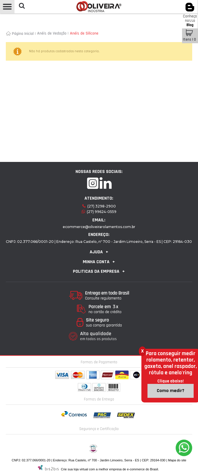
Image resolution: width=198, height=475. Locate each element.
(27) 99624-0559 (101, 211)
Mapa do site (177, 460)
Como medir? (170, 391)
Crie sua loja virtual (74, 469)
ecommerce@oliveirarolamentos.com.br (99, 227)
